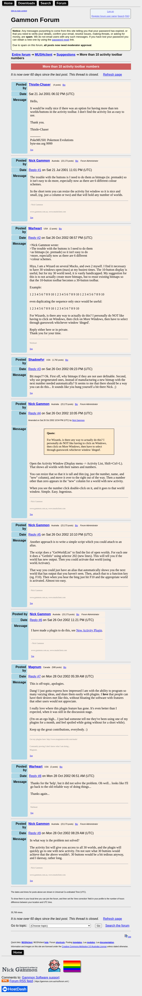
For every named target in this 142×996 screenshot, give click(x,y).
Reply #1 (35, 170)
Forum (61, 3)
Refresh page (112, 74)
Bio (64, 85)
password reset (60, 39)
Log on (110, 11)
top (128, 937)
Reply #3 (34, 369)
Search (46, 3)
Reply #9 (34, 833)
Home (8, 3)
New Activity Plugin (89, 630)
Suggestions (65, 54)
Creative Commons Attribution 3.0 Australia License (84, 946)
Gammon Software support (40, 977)
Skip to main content (19, 11)
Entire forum (21, 54)
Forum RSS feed (21, 981)
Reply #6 (36, 620)
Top (31, 150)
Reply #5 (34, 534)
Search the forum (117, 925)
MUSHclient (43, 54)
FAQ (127, 16)
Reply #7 (34, 676)
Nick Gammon (78, 420)
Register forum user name (104, 16)
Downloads (26, 3)
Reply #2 (34, 237)
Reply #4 (34, 413)
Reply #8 (35, 776)
